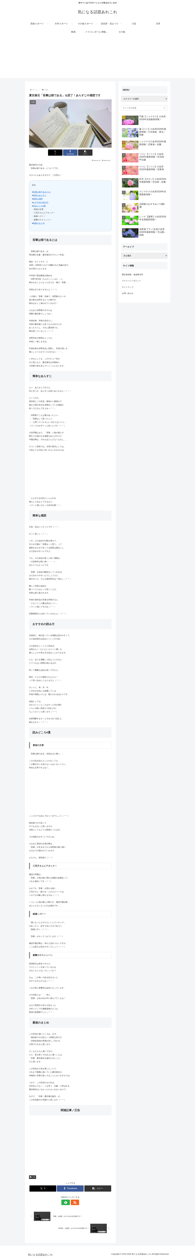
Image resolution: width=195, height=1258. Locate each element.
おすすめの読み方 (40, 202)
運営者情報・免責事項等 (132, 274)
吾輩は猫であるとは (41, 192)
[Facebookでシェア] (70, 152)
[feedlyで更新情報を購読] (67, 1202)
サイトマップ (127, 287)
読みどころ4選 (39, 206)
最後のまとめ (39, 223)
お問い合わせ (127, 293)
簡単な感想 (38, 199)
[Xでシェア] (56, 152)
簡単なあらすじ (40, 195)
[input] (144, 108)
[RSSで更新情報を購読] (73, 1202)
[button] (84, 152)
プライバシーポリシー (131, 281)
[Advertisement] (97, 58)
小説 (32, 1177)
